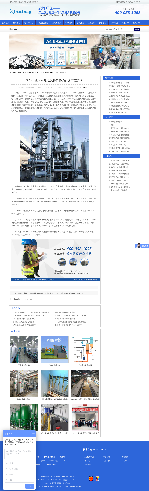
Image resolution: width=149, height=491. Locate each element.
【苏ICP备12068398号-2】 (73, 486)
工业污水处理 (27, 299)
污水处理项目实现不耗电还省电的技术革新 (124, 132)
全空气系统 (53, 461)
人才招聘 (106, 461)
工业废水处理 (89, 457)
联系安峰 (136, 23)
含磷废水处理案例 (115, 122)
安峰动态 (109, 156)
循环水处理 (28, 23)
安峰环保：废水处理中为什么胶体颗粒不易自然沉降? (128, 167)
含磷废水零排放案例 (24, 399)
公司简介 (125, 461)
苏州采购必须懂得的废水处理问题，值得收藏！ (126, 86)
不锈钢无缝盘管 (49, 457)
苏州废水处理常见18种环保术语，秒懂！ (124, 148)
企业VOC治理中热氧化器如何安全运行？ (124, 190)
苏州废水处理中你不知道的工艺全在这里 (124, 83)
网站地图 (137, 2)
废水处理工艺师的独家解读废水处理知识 (124, 174)
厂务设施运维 (43, 23)
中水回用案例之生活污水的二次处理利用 (124, 161)
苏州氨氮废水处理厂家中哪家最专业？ (123, 89)
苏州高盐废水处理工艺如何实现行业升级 (124, 141)
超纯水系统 (56, 23)
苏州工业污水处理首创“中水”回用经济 (123, 177)
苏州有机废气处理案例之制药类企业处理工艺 (125, 135)
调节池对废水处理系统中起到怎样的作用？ (124, 151)
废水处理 (16, 23)
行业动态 (109, 117)
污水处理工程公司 (51, 465)
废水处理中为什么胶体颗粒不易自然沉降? (124, 164)
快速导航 (87, 449)
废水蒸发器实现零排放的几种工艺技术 (69, 325)
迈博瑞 (42, 461)
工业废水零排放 (24, 365)
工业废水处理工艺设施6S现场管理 (121, 102)
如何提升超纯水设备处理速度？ (24, 322)
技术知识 (114, 23)
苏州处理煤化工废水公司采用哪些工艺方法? (125, 106)
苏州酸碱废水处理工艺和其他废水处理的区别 (125, 93)
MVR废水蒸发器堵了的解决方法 (24, 325)
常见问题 (129, 2)
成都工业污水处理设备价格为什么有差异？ (50, 72)
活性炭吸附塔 (34, 457)
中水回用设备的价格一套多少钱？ (72, 293)
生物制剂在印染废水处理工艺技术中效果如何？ (126, 112)
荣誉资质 (102, 23)
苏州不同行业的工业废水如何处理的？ (123, 99)
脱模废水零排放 (54, 365)
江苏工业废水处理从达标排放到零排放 (123, 128)
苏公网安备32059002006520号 (49, 486)
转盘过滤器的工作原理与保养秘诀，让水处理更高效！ (32, 312)
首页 (19, 72)
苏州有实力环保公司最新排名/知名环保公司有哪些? (127, 180)
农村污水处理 (35, 465)
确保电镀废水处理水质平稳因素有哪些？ (124, 109)
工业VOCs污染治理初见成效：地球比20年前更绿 (126, 184)
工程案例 (91, 23)
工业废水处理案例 (85, 365)
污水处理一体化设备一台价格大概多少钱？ (28, 316)
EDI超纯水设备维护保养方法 (65, 319)
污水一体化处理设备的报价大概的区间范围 (70, 316)
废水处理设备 (28, 72)
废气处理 (80, 23)
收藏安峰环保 (120, 2)
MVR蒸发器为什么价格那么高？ (24, 319)
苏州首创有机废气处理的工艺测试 (121, 170)
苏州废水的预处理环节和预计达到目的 (123, 138)
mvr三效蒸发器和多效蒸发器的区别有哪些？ (71, 322)
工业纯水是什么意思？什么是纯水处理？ (124, 96)
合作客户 (87, 461)
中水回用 (69, 23)
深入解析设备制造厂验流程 (65, 312)
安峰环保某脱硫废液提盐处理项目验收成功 (124, 187)
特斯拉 (111, 125)
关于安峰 (125, 23)
